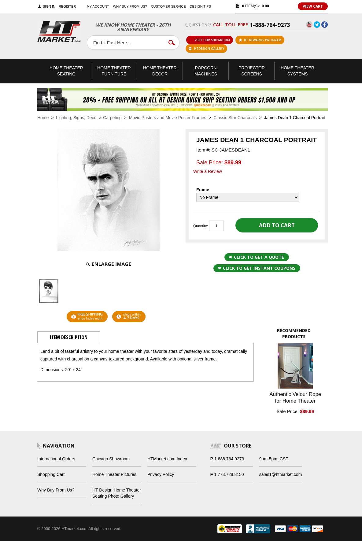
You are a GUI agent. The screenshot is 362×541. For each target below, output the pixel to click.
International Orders (56, 458)
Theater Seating (66, 70)
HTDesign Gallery (206, 48)
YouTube (309, 24)
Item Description (68, 337)
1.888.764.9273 (229, 458)
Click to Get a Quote (256, 257)
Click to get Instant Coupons (256, 268)
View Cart (313, 6)
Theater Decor (160, 70)
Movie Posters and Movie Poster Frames (167, 117)
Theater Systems (297, 70)
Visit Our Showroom (210, 40)
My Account (98, 6)
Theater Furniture (114, 70)
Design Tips (200, 6)
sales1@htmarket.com (280, 474)
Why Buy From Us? (55, 490)
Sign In (49, 6)
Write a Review (207, 171)
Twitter (317, 24)
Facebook (324, 24)
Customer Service (168, 6)
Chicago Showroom (111, 458)
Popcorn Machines (205, 70)
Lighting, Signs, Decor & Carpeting (89, 117)
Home (43, 117)
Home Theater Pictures (114, 474)
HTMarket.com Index (167, 458)
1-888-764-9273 (270, 24)
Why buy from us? (130, 6)
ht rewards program (260, 40)
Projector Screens (251, 70)
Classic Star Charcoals (235, 117)
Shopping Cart (51, 474)
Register (67, 6)
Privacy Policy (160, 474)
